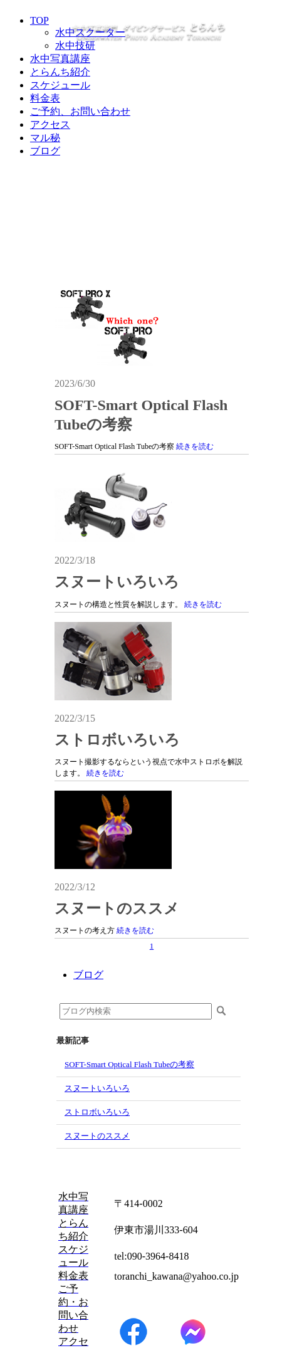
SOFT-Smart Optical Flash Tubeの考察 (129, 1064)
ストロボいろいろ (117, 740)
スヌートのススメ (117, 908)
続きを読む (195, 446)
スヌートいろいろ (117, 582)
